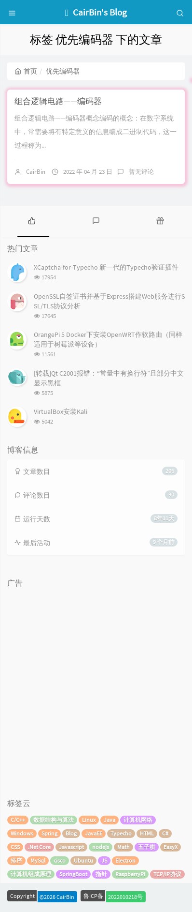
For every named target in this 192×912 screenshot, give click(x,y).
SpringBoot (73, 874)
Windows (22, 833)
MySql (37, 860)
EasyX (171, 847)
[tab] (32, 220)
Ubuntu (83, 860)
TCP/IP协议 (167, 874)
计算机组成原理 (31, 874)
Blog (71, 833)
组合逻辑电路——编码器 (58, 101)
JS (104, 860)
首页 (25, 71)
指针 (101, 874)
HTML (147, 833)
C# (165, 833)
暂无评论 (141, 171)
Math (123, 847)
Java (109, 819)
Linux (89, 819)
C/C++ (18, 819)
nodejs (100, 847)
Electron (125, 860)
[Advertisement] (96, 688)
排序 (16, 860)
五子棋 (146, 847)
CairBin (35, 171)
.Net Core (39, 847)
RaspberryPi (130, 874)
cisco (60, 860)
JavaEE (93, 833)
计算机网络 (137, 819)
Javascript (71, 847)
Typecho (121, 833)
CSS (15, 847)
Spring (49, 833)
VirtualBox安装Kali (60, 411)
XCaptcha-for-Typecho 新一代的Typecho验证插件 (106, 267)
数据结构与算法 (53, 819)
